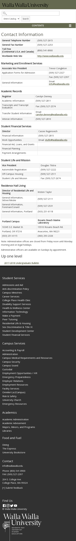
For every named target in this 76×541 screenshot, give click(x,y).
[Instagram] (8, 506)
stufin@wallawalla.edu (56, 139)
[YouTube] (15, 506)
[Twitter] (12, 506)
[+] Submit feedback (12, 487)
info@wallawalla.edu (59, 84)
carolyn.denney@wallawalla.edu (51, 114)
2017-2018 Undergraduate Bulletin (21, 263)
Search (26, 18)
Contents (38, 25)
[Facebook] (4, 506)
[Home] (25, 7)
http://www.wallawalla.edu (50, 56)
